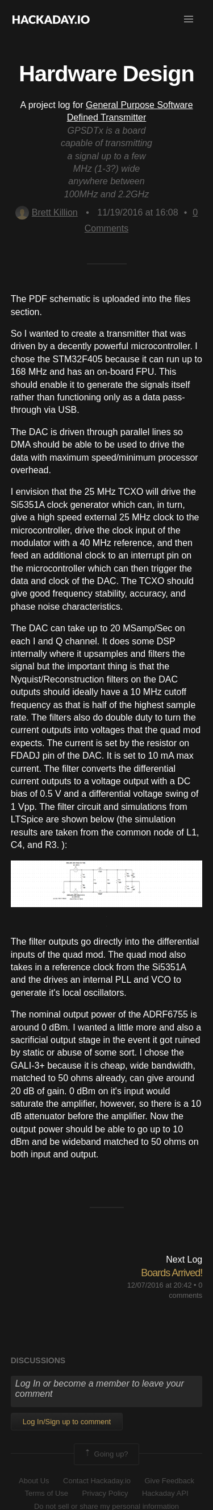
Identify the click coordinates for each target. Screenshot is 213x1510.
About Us (34, 1480)
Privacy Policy (105, 1493)
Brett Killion (46, 212)
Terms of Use (46, 1493)
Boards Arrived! (171, 1273)
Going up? (105, 1454)
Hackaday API (165, 1493)
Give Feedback (169, 1480)
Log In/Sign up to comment (67, 1421)
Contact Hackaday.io (97, 1480)
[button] (188, 19)
